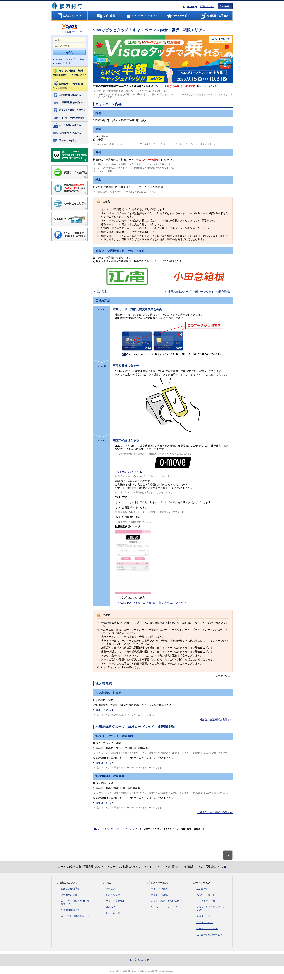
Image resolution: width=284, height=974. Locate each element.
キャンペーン (131, 829)
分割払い (110, 907)
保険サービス (203, 916)
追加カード (202, 888)
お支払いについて (67, 882)
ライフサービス (204, 922)
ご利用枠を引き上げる (67, 133)
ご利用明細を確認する (67, 95)
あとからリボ (113, 894)
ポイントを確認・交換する (69, 110)
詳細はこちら (105, 710)
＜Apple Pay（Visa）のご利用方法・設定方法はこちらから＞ (152, 602)
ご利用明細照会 (69, 894)
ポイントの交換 (159, 888)
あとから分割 (113, 913)
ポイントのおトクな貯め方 (165, 901)
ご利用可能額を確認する (68, 102)
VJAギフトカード (205, 894)
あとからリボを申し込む (68, 125)
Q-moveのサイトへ (130, 471)
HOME (190, 6)
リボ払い (107, 882)
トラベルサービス (205, 901)
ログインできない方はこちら (70, 59)
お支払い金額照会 (70, 888)
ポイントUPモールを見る (68, 118)
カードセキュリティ (207, 928)
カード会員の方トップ (71, 32)
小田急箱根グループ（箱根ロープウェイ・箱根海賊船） (199, 291)
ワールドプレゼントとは (164, 907)
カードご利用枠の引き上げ (75, 916)
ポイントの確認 (159, 894)
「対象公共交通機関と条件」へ (215, 719)
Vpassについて (63, 63)
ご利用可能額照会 (70, 910)
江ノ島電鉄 (103, 291)
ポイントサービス (157, 882)
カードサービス (201, 882)
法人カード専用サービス (209, 934)
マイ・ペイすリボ (115, 901)
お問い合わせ (207, 6)
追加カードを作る (65, 140)
